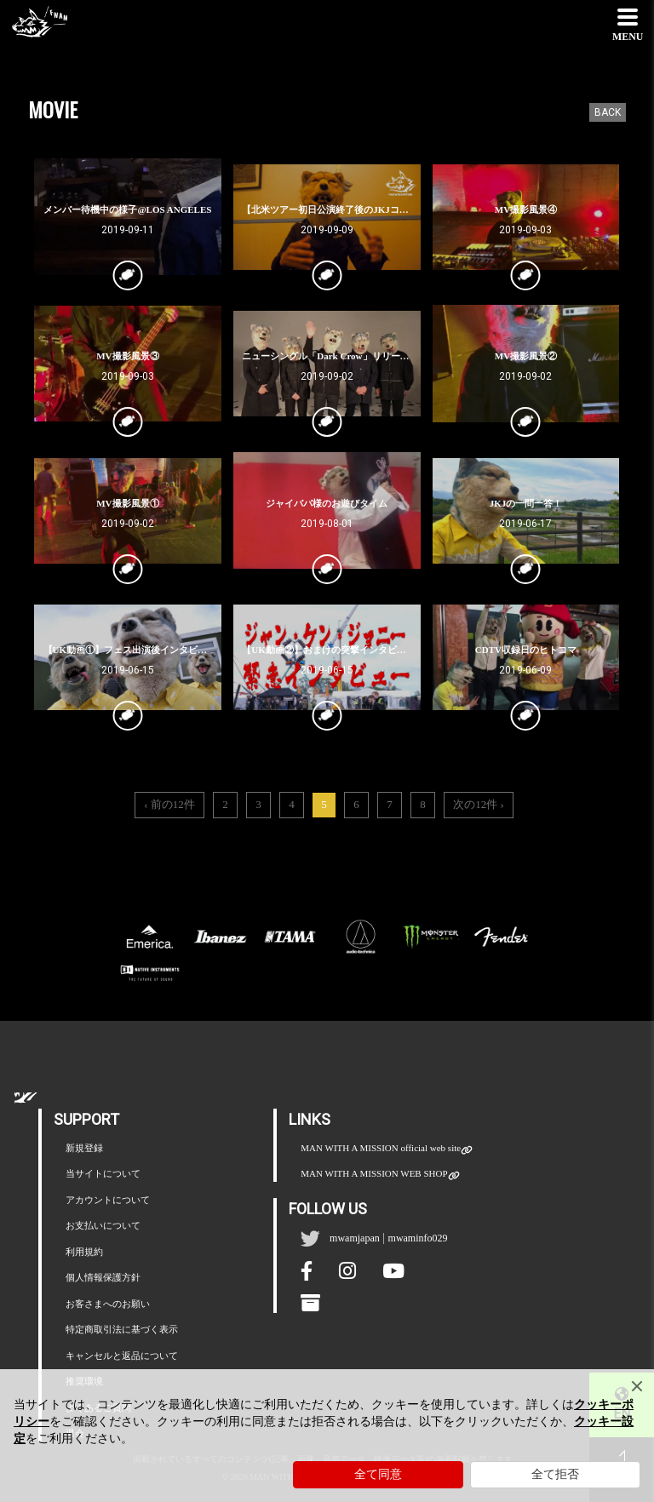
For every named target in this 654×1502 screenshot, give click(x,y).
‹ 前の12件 (169, 804)
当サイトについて (103, 1173)
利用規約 (84, 1252)
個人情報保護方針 (103, 1277)
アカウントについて (108, 1200)
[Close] (637, 1386)
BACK (607, 112)
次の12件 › (478, 804)
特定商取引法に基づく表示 (122, 1329)
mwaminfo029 (418, 1237)
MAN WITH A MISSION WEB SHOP (374, 1174)
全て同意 (378, 1474)
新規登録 (84, 1148)
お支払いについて (103, 1225)
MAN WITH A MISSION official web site (381, 1149)
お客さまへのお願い (108, 1303)
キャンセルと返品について (122, 1355)
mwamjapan (355, 1237)
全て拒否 (555, 1474)
